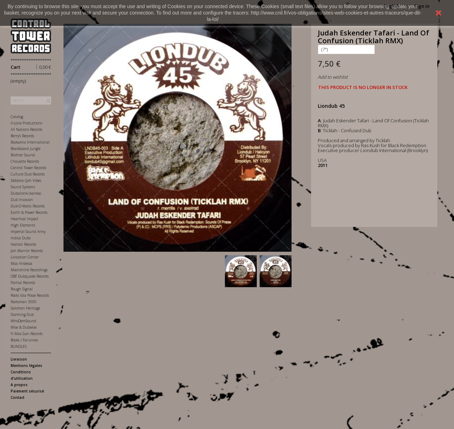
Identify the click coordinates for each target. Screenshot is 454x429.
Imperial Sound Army (28, 231)
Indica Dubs (21, 237)
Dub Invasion (22, 199)
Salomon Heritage (25, 308)
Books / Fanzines (24, 340)
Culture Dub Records (28, 174)
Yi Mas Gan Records (27, 333)
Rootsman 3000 (24, 301)
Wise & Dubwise (24, 327)
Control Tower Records (28, 167)
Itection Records (23, 244)
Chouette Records (25, 161)
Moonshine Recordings (29, 269)
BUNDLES (19, 346)
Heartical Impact (24, 218)
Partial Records (23, 282)
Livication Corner (25, 257)
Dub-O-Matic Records (28, 206)
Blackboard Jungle (25, 148)
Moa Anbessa (21, 263)
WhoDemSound (23, 320)
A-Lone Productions (26, 123)
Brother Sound (23, 154)
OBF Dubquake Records (30, 276)
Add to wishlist (333, 77)
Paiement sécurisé (27, 391)
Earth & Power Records (29, 212)
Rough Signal (22, 288)
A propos (19, 384)
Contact (17, 397)
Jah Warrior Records (27, 250)
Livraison (19, 359)
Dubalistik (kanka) (26, 193)
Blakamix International (30, 142)
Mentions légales (26, 365)
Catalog (17, 116)
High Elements (23, 225)
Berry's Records (22, 135)
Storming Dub (22, 314)
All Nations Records (26, 129)
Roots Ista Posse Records (30, 295)
